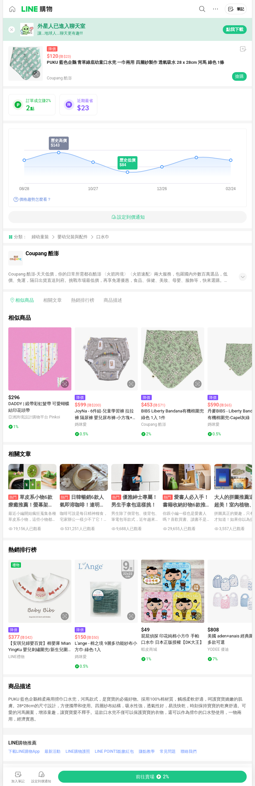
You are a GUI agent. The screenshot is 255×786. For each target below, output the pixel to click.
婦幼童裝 (40, 236)
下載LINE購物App (24, 751)
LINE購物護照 (77, 751)
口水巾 (102, 236)
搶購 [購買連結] (239, 76)
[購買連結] (152, 777)
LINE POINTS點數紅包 (114, 751)
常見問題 (168, 751)
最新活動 (52, 751)
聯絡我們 (189, 751)
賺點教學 (147, 751)
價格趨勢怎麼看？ (35, 199)
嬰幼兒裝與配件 (72, 236)
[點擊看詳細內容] (39, 359)
